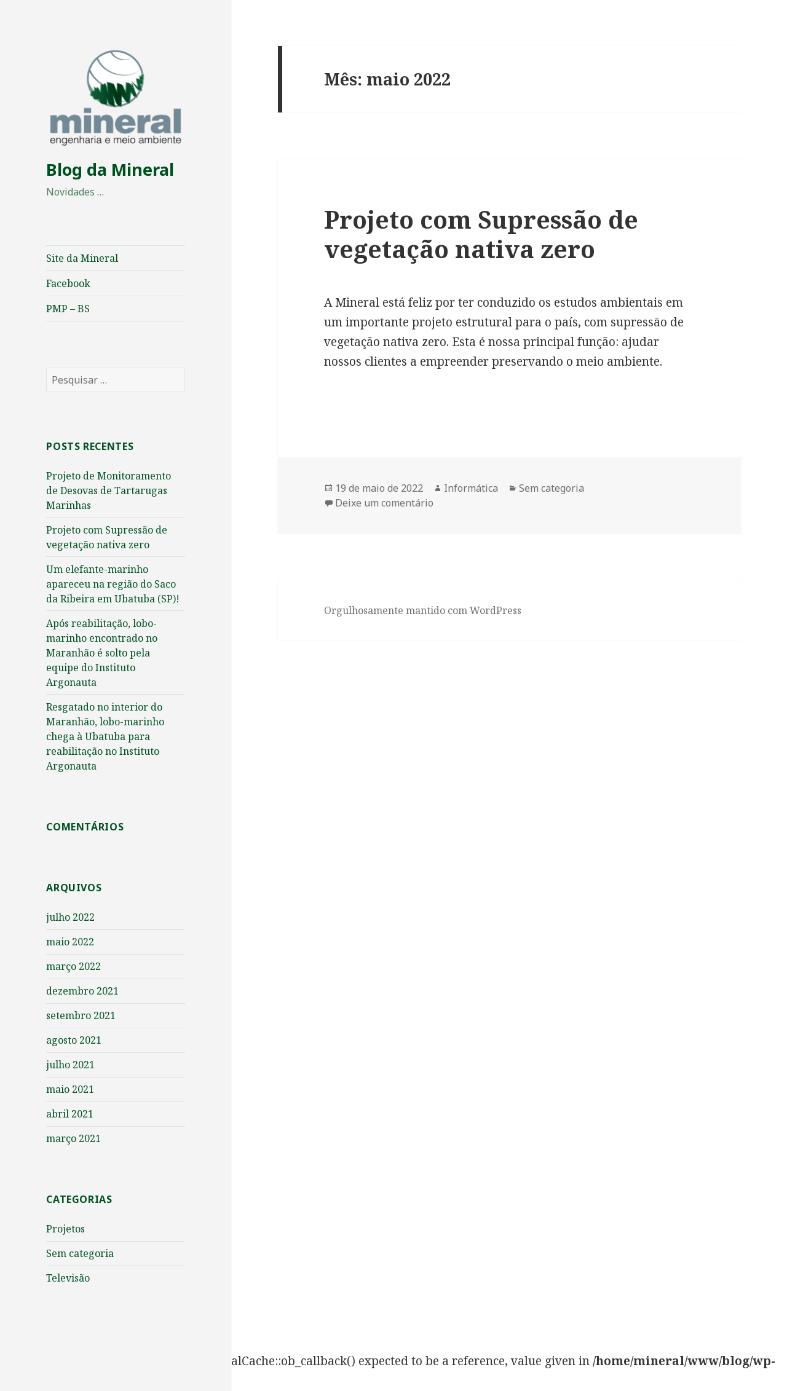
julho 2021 (70, 1064)
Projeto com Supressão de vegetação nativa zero (481, 234)
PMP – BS (68, 308)
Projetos (65, 1228)
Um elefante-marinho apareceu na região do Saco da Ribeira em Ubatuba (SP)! (113, 583)
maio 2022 (70, 941)
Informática (471, 488)
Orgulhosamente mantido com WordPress (422, 610)
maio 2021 (70, 1089)
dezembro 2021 (82, 991)
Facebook (68, 283)
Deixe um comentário (384, 503)
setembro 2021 (81, 1015)
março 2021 (73, 1138)
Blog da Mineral (110, 169)
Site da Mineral (82, 258)
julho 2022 (70, 917)
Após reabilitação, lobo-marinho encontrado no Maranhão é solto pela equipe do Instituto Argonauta (101, 653)
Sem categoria (80, 1253)
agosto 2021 (73, 1040)
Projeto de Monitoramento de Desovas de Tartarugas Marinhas (108, 490)
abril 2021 (69, 1114)
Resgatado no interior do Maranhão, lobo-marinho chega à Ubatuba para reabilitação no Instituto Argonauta (105, 736)
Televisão (68, 1278)
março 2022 (73, 966)
